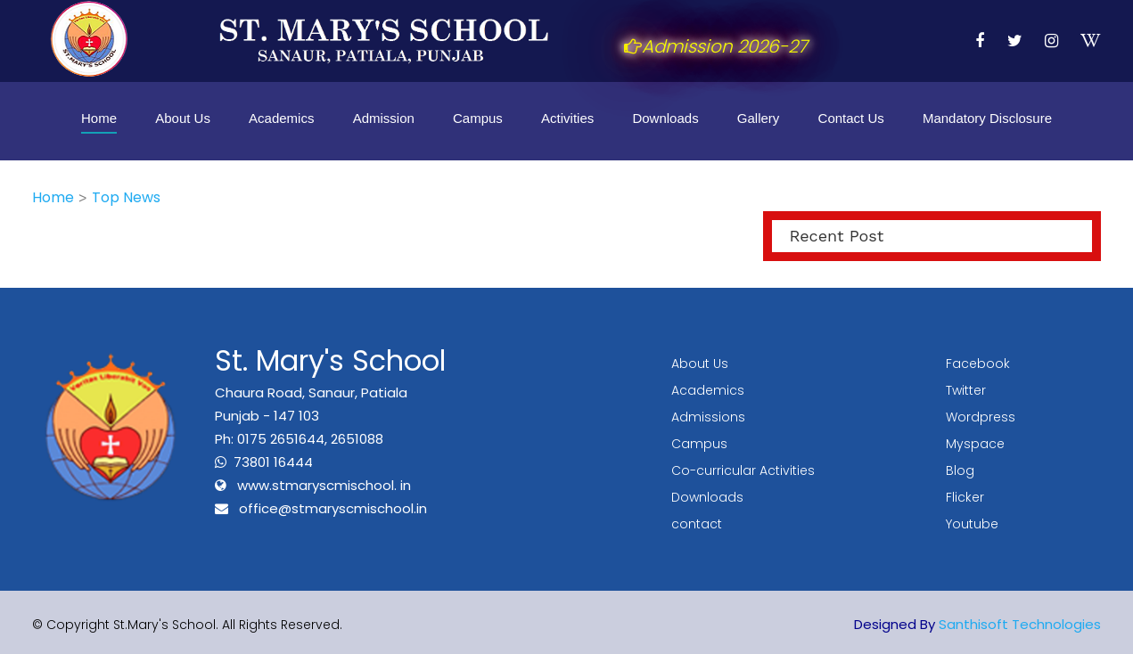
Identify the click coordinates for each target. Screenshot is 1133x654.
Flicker (965, 497)
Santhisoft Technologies (1020, 624)
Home (99, 118)
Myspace (975, 444)
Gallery (758, 118)
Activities (567, 118)
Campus (478, 118)
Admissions (708, 417)
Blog (960, 470)
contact (696, 524)
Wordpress (980, 417)
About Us (182, 118)
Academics (281, 118)
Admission (384, 118)
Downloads (665, 118)
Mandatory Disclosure (987, 118)
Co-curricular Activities (743, 470)
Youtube (972, 524)
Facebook (978, 363)
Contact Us (851, 118)
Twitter (966, 390)
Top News (126, 197)
